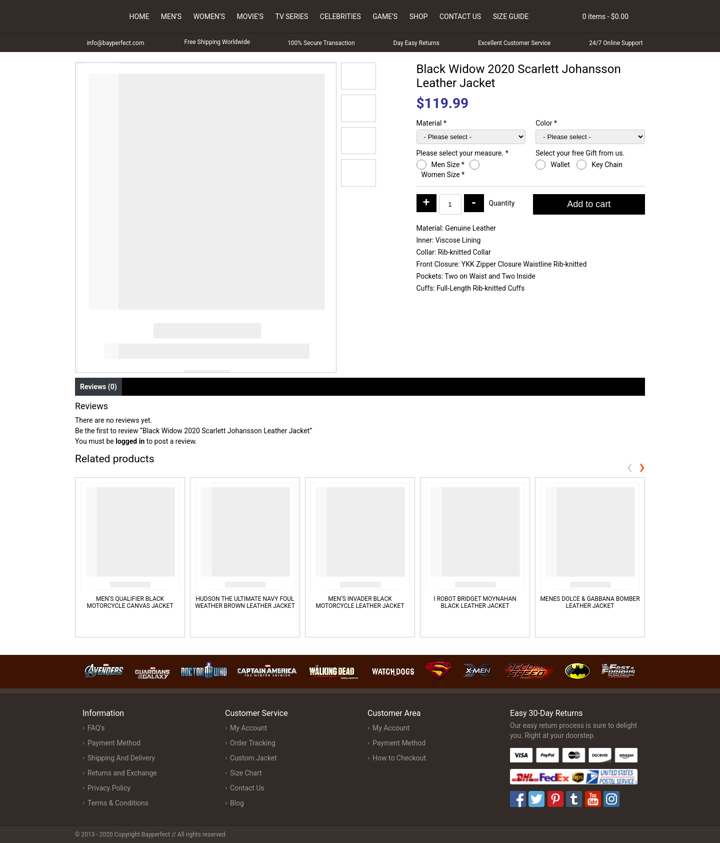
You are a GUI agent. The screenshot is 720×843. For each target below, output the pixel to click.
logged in (130, 441)
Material (431, 123)
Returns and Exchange (122, 773)
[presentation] (629, 466)
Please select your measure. (462, 153)
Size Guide (511, 17)
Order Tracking (253, 743)
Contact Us (460, 17)
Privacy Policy (109, 788)
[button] (358, 76)
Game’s (385, 17)
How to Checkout (399, 758)
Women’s (209, 17)
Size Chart (246, 773)
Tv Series (291, 17)
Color (546, 123)
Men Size (448, 165)
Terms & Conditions (118, 803)
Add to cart (588, 204)
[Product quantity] (450, 204)
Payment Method (114, 743)
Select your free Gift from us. (581, 153)
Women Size (443, 175)
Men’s (171, 17)
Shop (419, 17)
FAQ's (96, 728)
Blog (237, 803)
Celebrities (340, 17)
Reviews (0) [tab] (98, 387)
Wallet (561, 165)
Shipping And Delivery (121, 758)
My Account (248, 728)
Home (140, 17)
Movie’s (250, 17)
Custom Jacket (253, 758)
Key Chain (608, 165)
